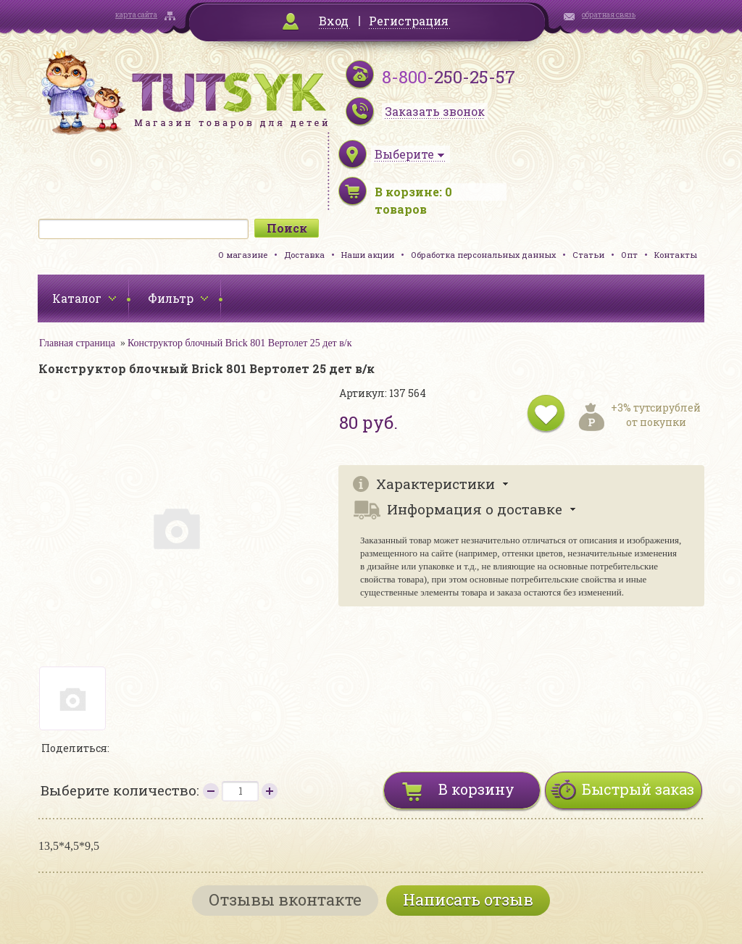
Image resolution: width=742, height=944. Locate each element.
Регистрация (409, 20)
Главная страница (77, 343)
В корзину (476, 789)
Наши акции (367, 254)
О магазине (242, 254)
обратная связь (608, 15)
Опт (629, 254)
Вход (334, 20)
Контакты (675, 254)
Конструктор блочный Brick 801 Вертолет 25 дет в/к (240, 343)
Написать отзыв (468, 899)
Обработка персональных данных (483, 254)
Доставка (304, 254)
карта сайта (136, 15)
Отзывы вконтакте (285, 899)
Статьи (588, 254)
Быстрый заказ (638, 789)
